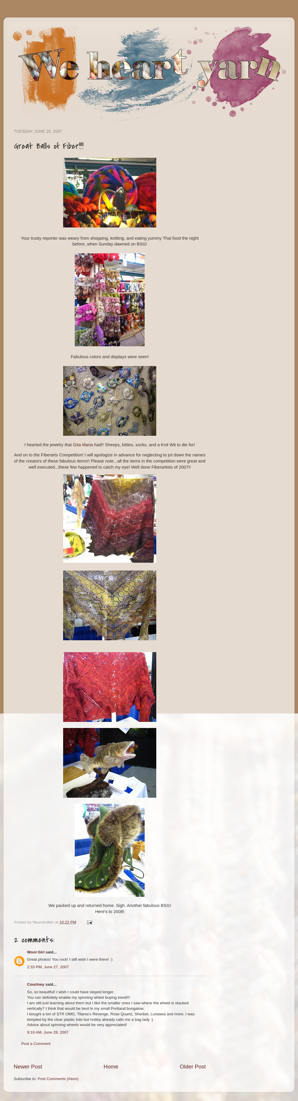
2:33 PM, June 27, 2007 (48, 967)
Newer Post (28, 1067)
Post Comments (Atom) (58, 1079)
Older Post (193, 1067)
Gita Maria (83, 444)
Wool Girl (36, 952)
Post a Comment (36, 1043)
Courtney (35, 984)
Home (111, 1067)
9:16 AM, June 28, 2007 (48, 1032)
